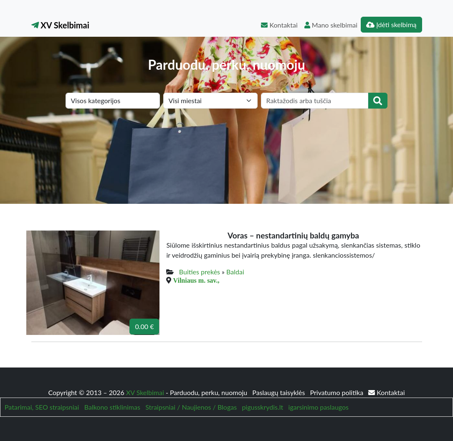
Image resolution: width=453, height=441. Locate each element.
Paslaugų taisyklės (279, 392)
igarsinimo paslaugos (319, 407)
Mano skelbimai (330, 25)
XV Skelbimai (60, 25)
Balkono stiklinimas (112, 407)
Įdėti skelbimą (391, 24)
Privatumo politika (337, 392)
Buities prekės (199, 272)
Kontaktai (279, 25)
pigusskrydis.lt (262, 407)
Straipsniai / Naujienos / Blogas (191, 407)
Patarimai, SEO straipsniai (42, 407)
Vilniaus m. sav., (196, 280)
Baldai (235, 272)
